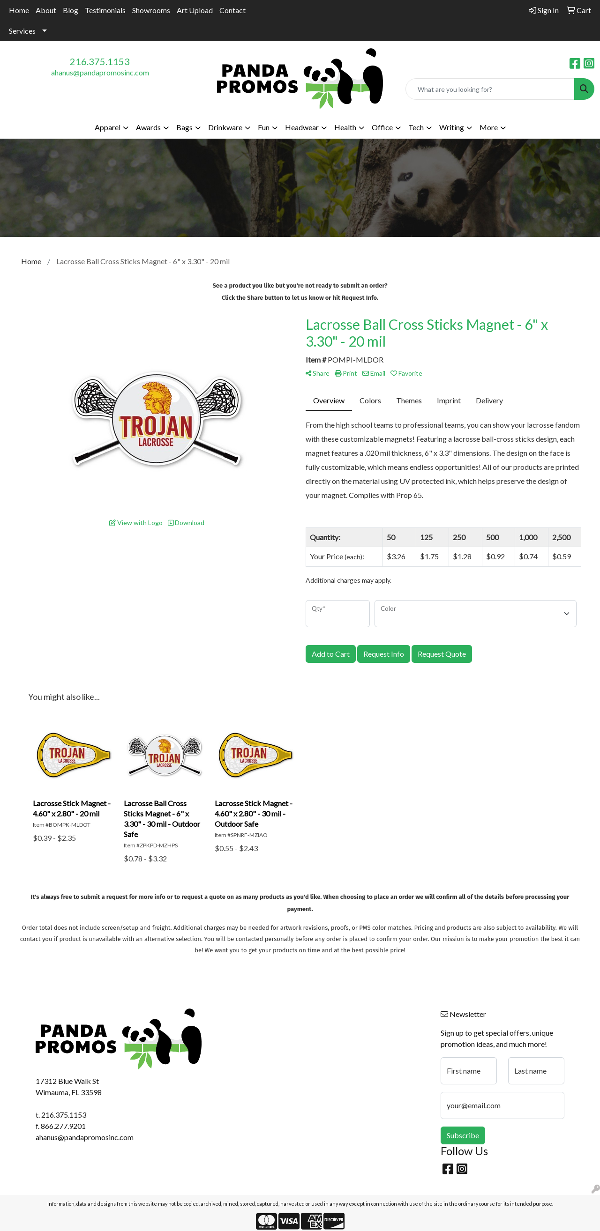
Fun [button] (264, 127)
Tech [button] (416, 127)
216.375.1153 (100, 61)
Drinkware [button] (225, 127)
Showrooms (151, 10)
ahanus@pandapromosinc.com (100, 72)
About (46, 10)
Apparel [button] (107, 127)
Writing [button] (451, 127)
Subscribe (463, 1135)
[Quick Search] (490, 89)
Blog (70, 10)
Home (19, 10)
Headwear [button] (302, 127)
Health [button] (345, 127)
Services (22, 30)
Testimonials (105, 10)
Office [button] (382, 127)
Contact (232, 10)
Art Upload (195, 10)
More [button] (489, 127)
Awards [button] (148, 127)
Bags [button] (184, 127)
